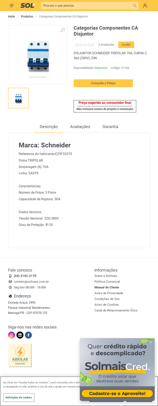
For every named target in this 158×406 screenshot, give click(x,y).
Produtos (27, 16)
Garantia (110, 126)
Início (11, 16)
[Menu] (11, 5)
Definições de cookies (19, 397)
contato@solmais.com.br (31, 281)
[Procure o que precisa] (134, 5)
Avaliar (126, 44)
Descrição (49, 126)
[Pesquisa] (86, 5)
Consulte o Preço (103, 83)
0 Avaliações (106, 44)
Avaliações (80, 126)
